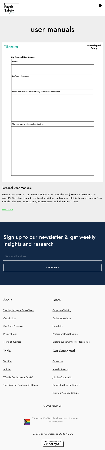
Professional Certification (65, 334)
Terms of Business (12, 341)
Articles (7, 369)
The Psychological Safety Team (18, 310)
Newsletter (57, 326)
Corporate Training (61, 310)
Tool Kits (7, 361)
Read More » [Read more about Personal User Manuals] (7, 209)
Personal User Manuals (17, 188)
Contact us (57, 361)
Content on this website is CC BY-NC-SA (53, 433)
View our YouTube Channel (65, 393)
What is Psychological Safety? (18, 377)
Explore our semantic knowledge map (71, 341)
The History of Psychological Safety (20, 385)
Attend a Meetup (60, 369)
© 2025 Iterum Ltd (52, 405)
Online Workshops (61, 318)
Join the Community (62, 377)
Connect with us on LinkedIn (66, 385)
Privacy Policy (10, 334)
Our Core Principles (13, 326)
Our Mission (9, 318)
